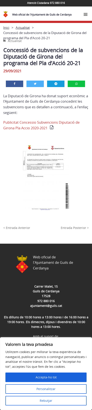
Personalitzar (46, 389)
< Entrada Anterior (16, 228)
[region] (46, 373)
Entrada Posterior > (75, 228)
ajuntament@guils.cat (46, 306)
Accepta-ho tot (46, 377)
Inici (6, 27)
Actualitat (23, 27)
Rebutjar (46, 401)
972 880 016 (46, 301)
